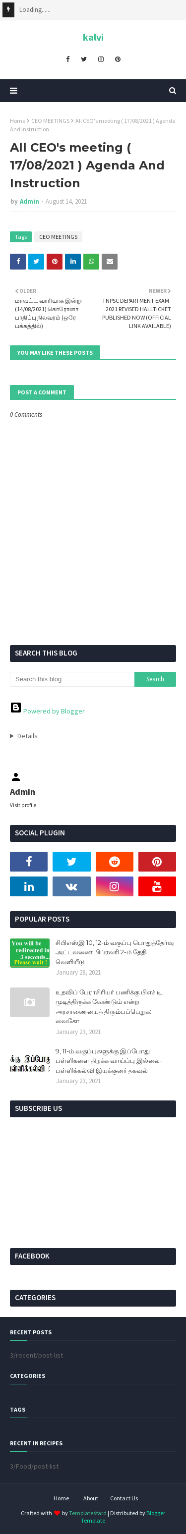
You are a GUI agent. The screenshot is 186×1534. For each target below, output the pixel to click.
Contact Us (124, 1498)
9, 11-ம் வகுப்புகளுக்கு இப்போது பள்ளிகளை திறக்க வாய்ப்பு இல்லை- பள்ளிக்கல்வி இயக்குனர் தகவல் (109, 1060)
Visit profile (23, 805)
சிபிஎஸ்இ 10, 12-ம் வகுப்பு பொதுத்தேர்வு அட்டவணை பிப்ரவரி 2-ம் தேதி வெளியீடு (115, 952)
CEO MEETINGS (50, 120)
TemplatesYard (88, 1513)
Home (17, 120)
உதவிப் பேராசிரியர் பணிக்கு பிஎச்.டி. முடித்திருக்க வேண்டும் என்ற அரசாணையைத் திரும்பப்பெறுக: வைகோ (109, 1006)
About (90, 1498)
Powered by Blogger (47, 711)
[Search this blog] (72, 679)
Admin (29, 201)
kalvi (93, 37)
